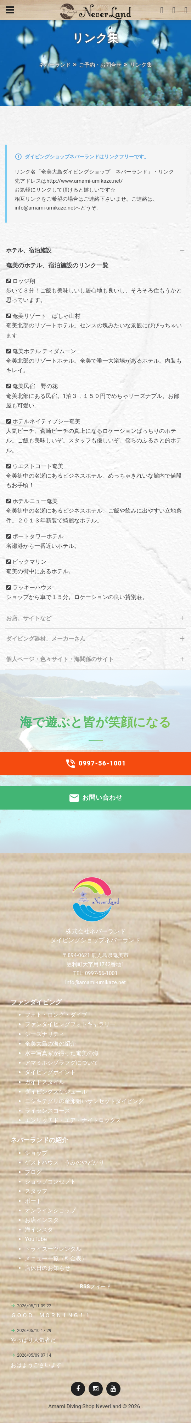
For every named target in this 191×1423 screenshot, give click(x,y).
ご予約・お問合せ (100, 65)
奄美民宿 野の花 (34, 386)
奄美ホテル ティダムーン (43, 351)
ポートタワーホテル (37, 536)
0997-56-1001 (95, 763)
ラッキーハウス (31, 587)
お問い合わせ (95, 798)
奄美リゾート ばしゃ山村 (45, 316)
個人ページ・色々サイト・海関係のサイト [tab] (96, 661)
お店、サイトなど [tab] (96, 620)
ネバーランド (55, 65)
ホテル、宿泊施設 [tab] (96, 252)
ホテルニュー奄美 (34, 501)
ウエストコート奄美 (37, 466)
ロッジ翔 (23, 281)
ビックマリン (28, 561)
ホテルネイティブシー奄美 (45, 421)
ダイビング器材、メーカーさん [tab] (96, 640)
